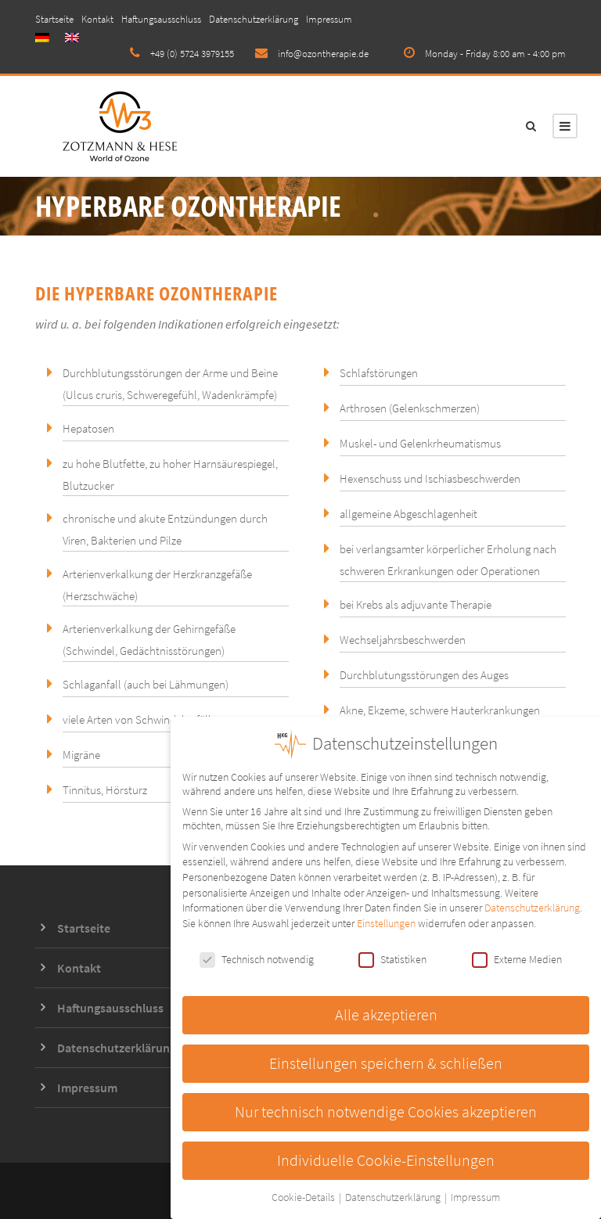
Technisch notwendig (257, 958)
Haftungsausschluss (161, 19)
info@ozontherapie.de (323, 53)
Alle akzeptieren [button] (386, 1013)
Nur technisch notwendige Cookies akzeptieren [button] (386, 1110)
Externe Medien (517, 958)
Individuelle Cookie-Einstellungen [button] (386, 1158)
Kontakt (97, 19)
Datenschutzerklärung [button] (394, 1196)
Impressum (329, 19)
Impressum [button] (475, 1196)
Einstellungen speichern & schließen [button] (385, 1061)
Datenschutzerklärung (253, 19)
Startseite (54, 19)
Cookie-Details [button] (304, 1196)
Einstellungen (386, 922)
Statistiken (392, 958)
